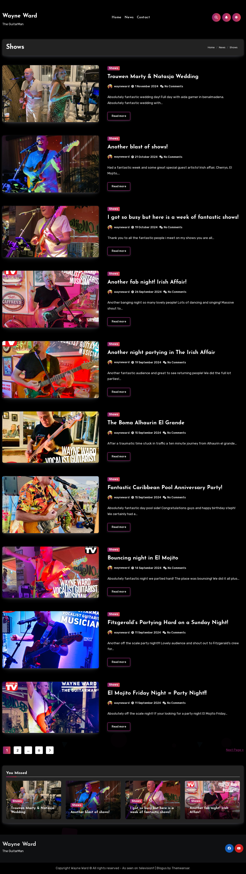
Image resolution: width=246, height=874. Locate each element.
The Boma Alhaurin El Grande (145, 423)
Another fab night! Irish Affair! (146, 282)
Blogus (162, 868)
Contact (143, 17)
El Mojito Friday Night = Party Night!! (157, 693)
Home (116, 17)
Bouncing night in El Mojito (142, 558)
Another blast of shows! (137, 147)
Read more (119, 116)
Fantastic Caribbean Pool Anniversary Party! (164, 487)
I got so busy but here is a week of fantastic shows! (173, 217)
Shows (113, 68)
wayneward (119, 86)
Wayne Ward (19, 16)
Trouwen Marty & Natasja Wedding (153, 76)
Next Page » (235, 750)
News (129, 17)
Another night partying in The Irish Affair (161, 352)
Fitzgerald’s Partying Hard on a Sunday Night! (167, 623)
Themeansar (180, 868)
